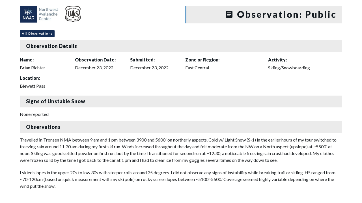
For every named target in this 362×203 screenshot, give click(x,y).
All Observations (37, 33)
